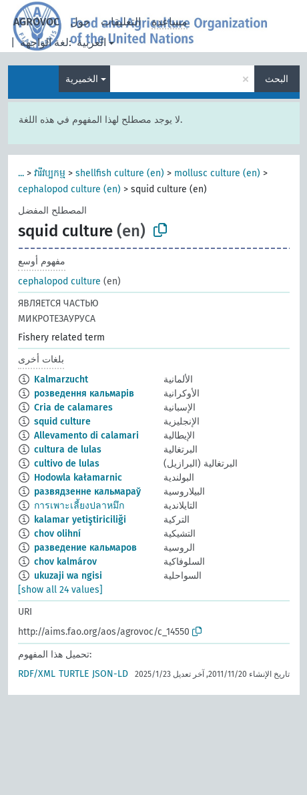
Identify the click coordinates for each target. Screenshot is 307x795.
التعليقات (121, 21)
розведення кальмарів (84, 393)
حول (80, 21)
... (21, 173)
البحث (276, 79)
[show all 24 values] (60, 589)
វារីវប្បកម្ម (49, 173)
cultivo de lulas (66, 463)
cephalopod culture (59, 281)
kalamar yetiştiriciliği (80, 519)
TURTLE (74, 674)
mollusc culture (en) (217, 173)
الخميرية (81, 79)
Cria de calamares (73, 407)
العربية (91, 42)
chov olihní (57, 533)
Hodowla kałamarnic (78, 477)
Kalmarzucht (61, 379)
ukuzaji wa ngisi (68, 575)
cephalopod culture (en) (69, 189)
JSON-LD (110, 674)
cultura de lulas (67, 449)
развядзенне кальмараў (87, 491)
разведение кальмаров (85, 547)
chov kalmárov (65, 561)
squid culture (62, 421)
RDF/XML (36, 674)
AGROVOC (36, 21)
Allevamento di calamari (86, 435)
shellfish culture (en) (119, 173)
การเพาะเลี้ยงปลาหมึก (79, 505)
